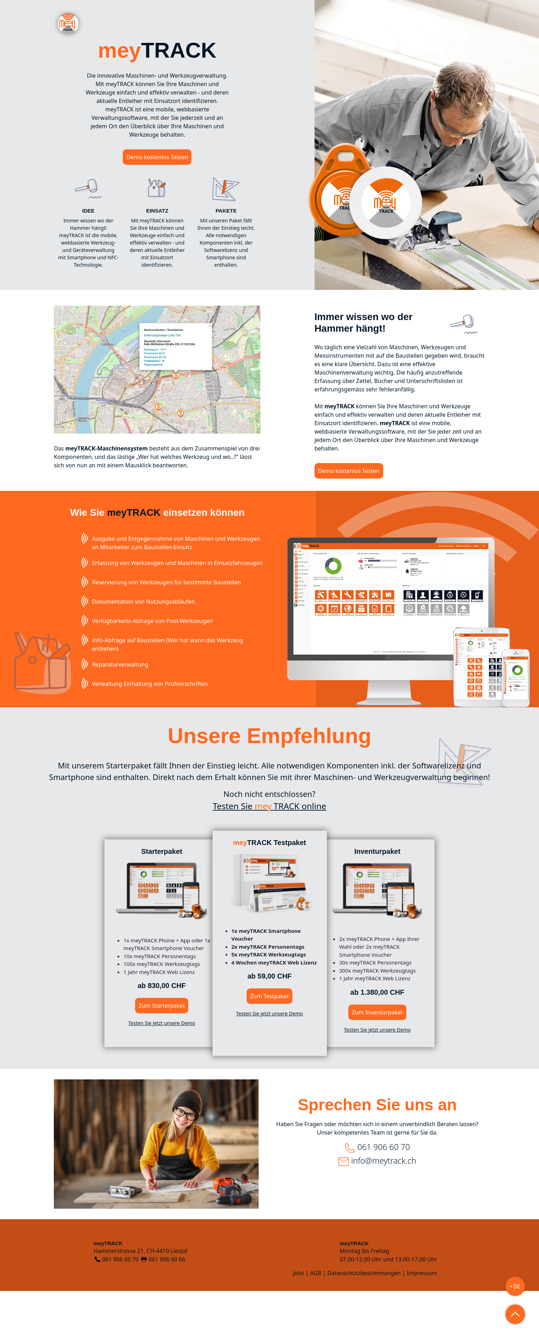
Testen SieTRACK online (269, 853)
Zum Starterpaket (162, 1053)
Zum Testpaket (269, 1043)
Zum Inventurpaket (377, 1059)
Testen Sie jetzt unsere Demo (161, 1070)
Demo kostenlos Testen (157, 157)
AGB (315, 1320)
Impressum (422, 1320)
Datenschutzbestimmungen (364, 1320)
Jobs (298, 1320)
